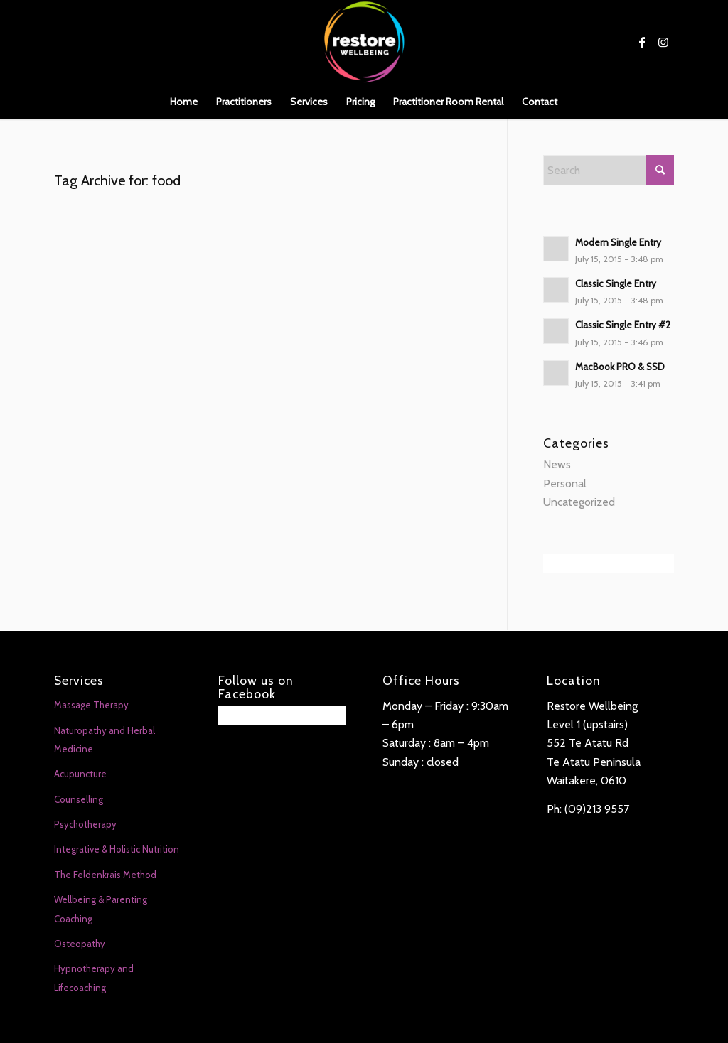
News (557, 464)
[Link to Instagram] (663, 42)
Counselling (78, 799)
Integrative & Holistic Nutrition (116, 849)
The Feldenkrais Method (105, 874)
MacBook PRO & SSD (620, 366)
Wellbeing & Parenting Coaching (100, 909)
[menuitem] (184, 101)
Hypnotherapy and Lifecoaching (94, 978)
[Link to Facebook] (642, 42)
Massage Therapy (91, 704)
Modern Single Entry (618, 242)
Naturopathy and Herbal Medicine (104, 740)
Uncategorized (579, 502)
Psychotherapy (85, 824)
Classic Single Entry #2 (622, 324)
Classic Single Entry (615, 283)
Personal (565, 483)
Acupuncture (80, 773)
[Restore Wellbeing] (364, 42)
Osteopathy (79, 943)
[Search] (609, 170)
